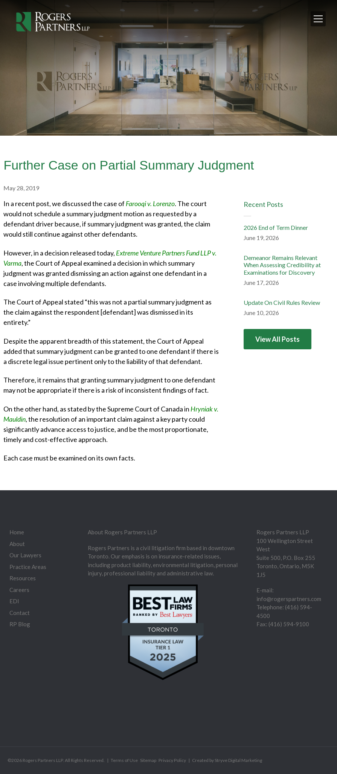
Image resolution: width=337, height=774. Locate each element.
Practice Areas (27, 566)
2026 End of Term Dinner (276, 227)
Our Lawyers (25, 555)
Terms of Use (124, 760)
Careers (19, 589)
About (17, 543)
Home (16, 532)
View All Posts (277, 339)
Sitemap (148, 760)
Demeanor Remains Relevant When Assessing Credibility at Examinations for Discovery (282, 264)
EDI (14, 601)
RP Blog (19, 624)
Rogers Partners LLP (43, 760)
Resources (22, 578)
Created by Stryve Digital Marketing (227, 760)
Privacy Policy (172, 760)
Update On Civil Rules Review (282, 302)
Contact (19, 612)
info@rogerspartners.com (288, 598)
